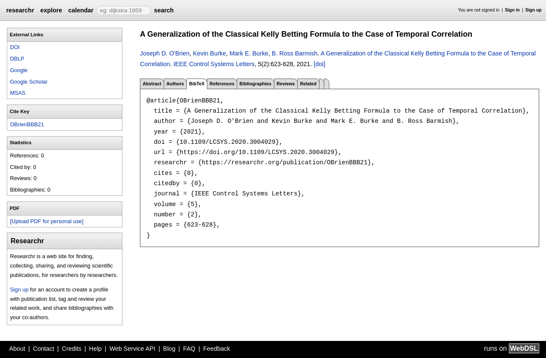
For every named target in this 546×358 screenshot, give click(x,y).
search (164, 10)
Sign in (512, 10)
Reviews (285, 83)
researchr (20, 10)
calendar (80, 10)
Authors (175, 83)
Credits (71, 348)
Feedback (216, 348)
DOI (15, 47)
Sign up (534, 10)
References (221, 83)
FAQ (189, 348)
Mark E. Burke (248, 53)
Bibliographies (255, 83)
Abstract (151, 83)
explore (51, 10)
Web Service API (132, 348)
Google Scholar (28, 82)
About (17, 348)
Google (18, 70)
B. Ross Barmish (294, 53)
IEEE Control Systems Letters (213, 64)
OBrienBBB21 (27, 124)
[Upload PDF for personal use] (46, 221)
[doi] (319, 64)
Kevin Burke (209, 53)
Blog (169, 348)
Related (308, 83)
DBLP (17, 58)
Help (95, 348)
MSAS (17, 93)
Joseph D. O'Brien (164, 53)
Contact (43, 348)
